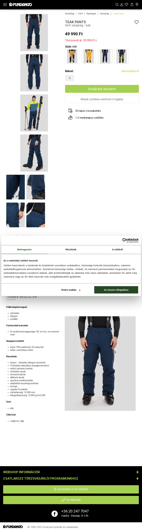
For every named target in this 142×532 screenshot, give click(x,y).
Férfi (80, 13)
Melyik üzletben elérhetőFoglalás (102, 99)
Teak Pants (118, 13)
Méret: (69, 71)
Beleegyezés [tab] (24, 249)
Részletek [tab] (70, 249)
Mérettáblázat (130, 71)
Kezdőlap (69, 13)
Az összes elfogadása (116, 289)
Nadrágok (91, 13)
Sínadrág (104, 13)
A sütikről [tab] (117, 249)
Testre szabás (70, 289)
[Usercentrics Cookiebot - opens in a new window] (124, 240)
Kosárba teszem (102, 89)
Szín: (68, 46)
